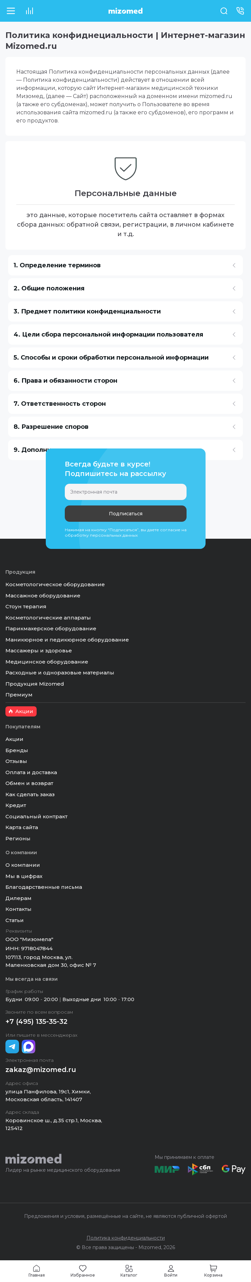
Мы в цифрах (23, 876)
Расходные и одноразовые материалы (59, 672)
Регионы (18, 838)
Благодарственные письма (43, 887)
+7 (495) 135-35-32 (36, 1021)
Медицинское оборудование (46, 661)
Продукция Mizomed (34, 684)
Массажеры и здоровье (38, 650)
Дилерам (18, 898)
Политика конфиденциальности (125, 1238)
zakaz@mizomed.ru (40, 1070)
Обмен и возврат (29, 783)
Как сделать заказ (30, 794)
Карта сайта (21, 827)
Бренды (16, 750)
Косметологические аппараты (48, 617)
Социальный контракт (36, 816)
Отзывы (16, 761)
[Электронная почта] (125, 492)
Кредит (15, 805)
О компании (22, 865)
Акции (14, 739)
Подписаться (125, 514)
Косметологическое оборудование (55, 584)
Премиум (19, 694)
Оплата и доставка (31, 772)
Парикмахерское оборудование (50, 628)
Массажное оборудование (42, 595)
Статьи (14, 920)
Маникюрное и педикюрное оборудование (67, 639)
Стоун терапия (25, 606)
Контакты (18, 909)
